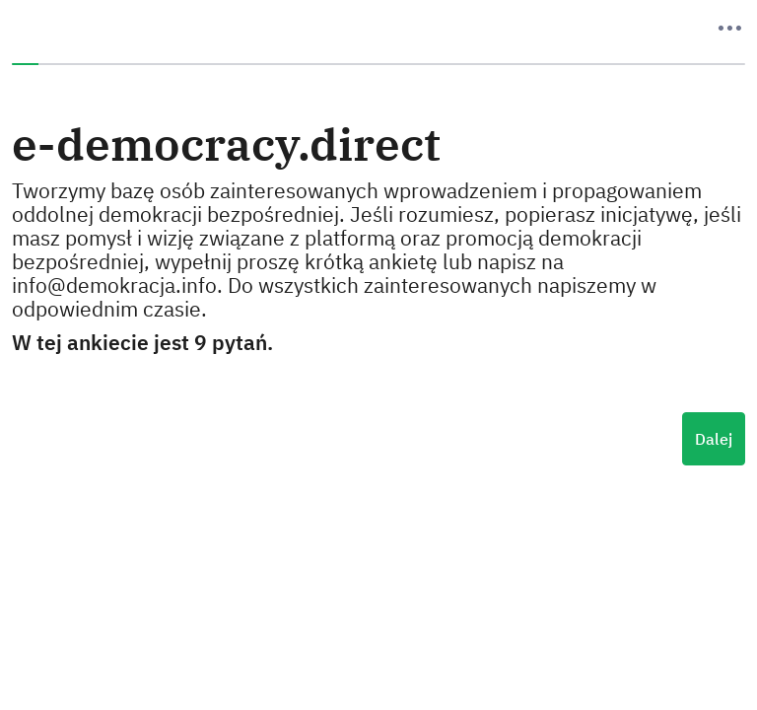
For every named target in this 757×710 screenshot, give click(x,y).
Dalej (713, 439)
